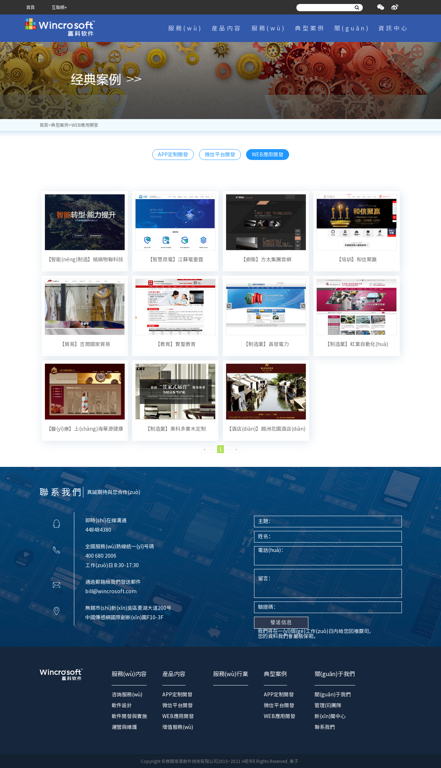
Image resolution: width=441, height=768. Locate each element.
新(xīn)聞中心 (330, 716)
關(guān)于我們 (352, 32)
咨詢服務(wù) (127, 694)
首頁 (30, 7)
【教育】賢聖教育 (175, 344)
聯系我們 (325, 727)
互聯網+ (59, 7)
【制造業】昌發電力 (266, 344)
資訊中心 (393, 28)
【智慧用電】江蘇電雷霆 (175, 259)
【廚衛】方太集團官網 (266, 259)
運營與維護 (124, 727)
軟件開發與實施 (129, 716)
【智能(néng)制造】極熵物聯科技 (84, 259)
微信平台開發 (220, 154)
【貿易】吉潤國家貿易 (84, 344)
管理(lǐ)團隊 (328, 705)
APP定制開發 (173, 154)
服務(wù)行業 (268, 32)
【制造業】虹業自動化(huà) (356, 344)
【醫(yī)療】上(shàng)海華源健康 (84, 428)
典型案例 (310, 28)
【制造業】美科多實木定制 (175, 428)
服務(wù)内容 (185, 32)
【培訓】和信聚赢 (356, 259)
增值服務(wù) (177, 727)
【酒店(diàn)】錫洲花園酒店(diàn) (265, 428)
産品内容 (227, 28)
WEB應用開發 (267, 154)
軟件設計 (122, 705)
